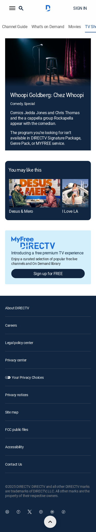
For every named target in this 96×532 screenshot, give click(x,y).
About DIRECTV (17, 307)
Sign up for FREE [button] (48, 273)
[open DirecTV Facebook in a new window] (18, 512)
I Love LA (70, 211)
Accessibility (14, 446)
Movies (74, 26)
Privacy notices (16, 394)
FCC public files (16, 429)
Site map (11, 412)
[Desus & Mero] (34, 193)
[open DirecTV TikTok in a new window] (63, 512)
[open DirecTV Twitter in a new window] (30, 512)
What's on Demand (47, 26)
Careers (11, 325)
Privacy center (16, 360)
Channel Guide (14, 26)
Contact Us (13, 464)
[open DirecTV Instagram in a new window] (41, 512)
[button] (12, 8)
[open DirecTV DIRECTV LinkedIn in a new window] (7, 512)
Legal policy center (19, 342)
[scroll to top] (50, 521)
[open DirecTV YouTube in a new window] (52, 512)
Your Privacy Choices (28, 377)
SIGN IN (80, 8)
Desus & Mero (21, 211)
